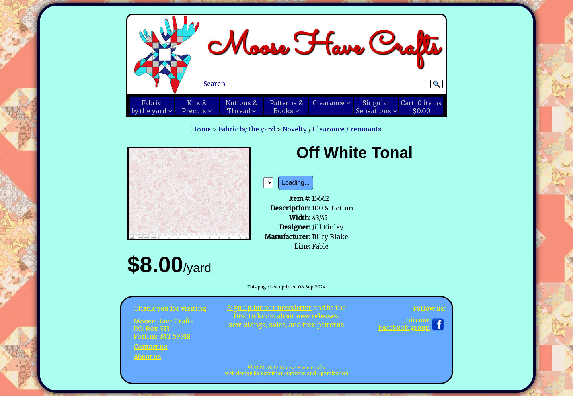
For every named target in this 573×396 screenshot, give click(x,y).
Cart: (421, 107)
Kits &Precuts (194, 107)
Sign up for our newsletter (269, 308)
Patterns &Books (286, 107)
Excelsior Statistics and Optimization (304, 373)
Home (201, 129)
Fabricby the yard (148, 107)
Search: (215, 84)
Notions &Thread (241, 107)
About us (147, 357)
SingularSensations (373, 107)
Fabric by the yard (246, 129)
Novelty (295, 129)
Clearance (328, 103)
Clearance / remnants (347, 129)
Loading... (296, 182)
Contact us (151, 347)
